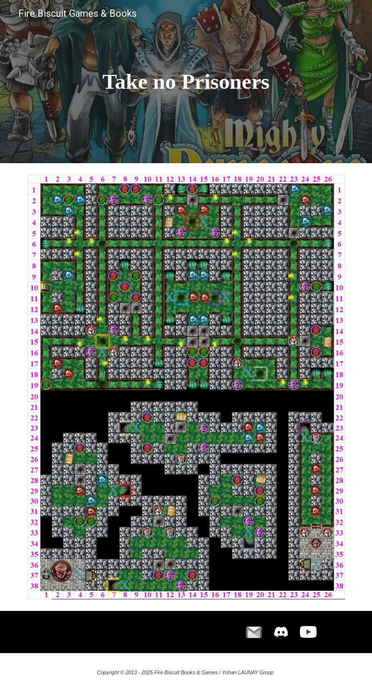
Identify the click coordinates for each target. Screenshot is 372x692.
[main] (186, 82)
